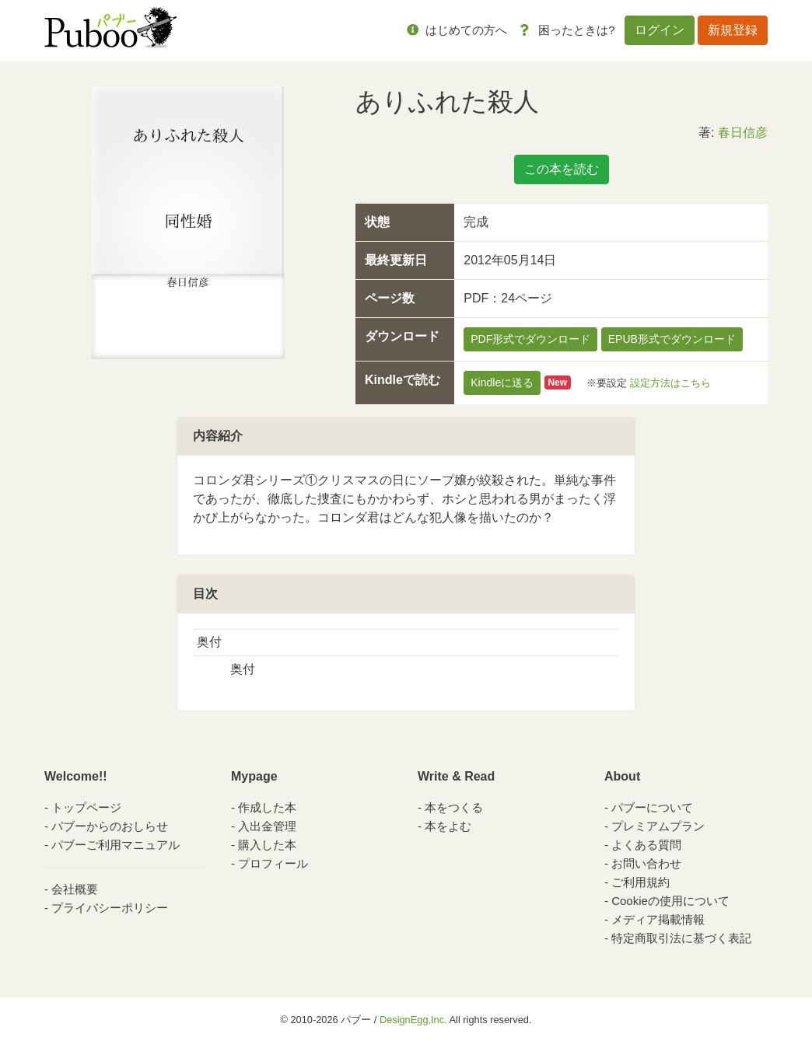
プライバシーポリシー (109, 907)
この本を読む (561, 169)
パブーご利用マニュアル (115, 844)
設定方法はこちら (670, 382)
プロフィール (273, 863)
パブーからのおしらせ (109, 826)
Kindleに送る (502, 382)
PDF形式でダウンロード (530, 339)
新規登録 (733, 30)
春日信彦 (743, 132)
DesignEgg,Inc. (413, 1019)
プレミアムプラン (658, 826)
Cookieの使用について (670, 900)
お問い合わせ (646, 863)
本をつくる (454, 807)
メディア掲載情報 (658, 919)
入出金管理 (267, 826)
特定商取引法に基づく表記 (681, 938)
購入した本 (267, 844)
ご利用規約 (640, 882)
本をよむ (448, 826)
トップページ (86, 807)
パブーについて (652, 807)
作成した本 (267, 807)
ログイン (659, 30)
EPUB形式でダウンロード (672, 339)
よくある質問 (646, 844)
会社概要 (74, 889)
